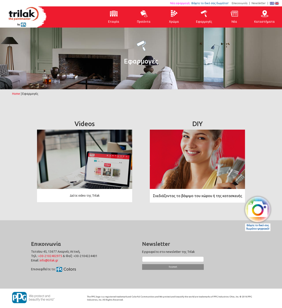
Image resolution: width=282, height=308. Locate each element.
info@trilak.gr (49, 260)
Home (16, 93)
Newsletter (259, 3)
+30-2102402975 (50, 256)
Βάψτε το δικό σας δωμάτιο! (211, 3)
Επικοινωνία (239, 3)
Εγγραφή (173, 267)
